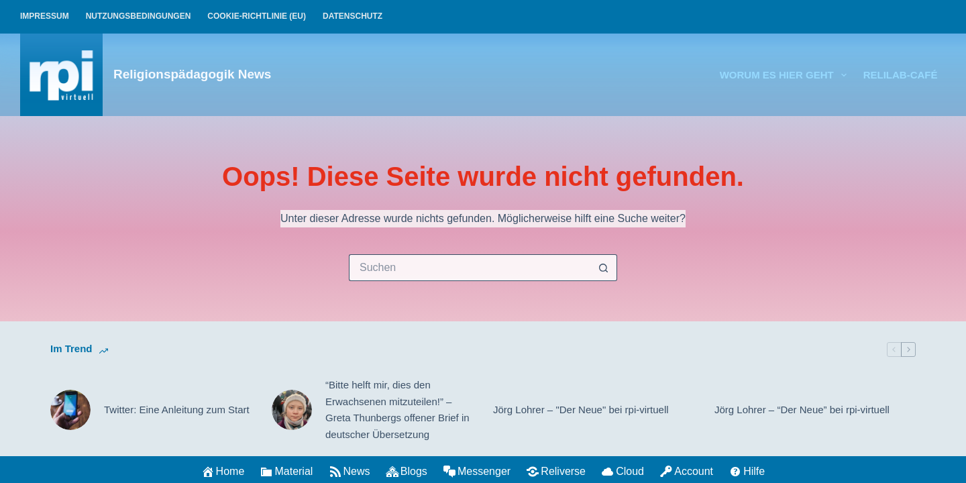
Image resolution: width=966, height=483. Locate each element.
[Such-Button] (603, 267)
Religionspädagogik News (192, 74)
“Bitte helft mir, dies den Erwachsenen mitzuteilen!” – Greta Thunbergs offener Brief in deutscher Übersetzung (397, 409)
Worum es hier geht (786, 75)
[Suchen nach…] (469, 267)
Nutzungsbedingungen (138, 16)
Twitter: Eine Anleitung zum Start (177, 409)
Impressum (44, 16)
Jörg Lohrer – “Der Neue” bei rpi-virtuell (802, 409)
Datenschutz (352, 16)
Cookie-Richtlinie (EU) (256, 16)
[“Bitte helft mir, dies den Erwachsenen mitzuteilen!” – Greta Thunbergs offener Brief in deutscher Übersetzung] (292, 410)
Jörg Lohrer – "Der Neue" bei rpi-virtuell (581, 409)
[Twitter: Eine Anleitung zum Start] (70, 410)
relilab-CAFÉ (900, 74)
